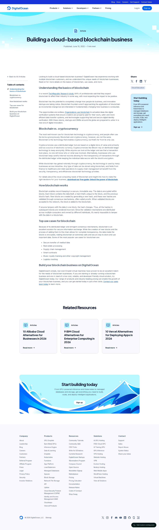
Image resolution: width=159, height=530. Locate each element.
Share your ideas (124, 454)
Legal (21, 471)
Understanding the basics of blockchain (64, 87)
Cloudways (48, 502)
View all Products (50, 506)
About (21, 440)
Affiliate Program (25, 464)
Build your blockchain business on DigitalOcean (18, 114)
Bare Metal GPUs (50, 444)
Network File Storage (52, 481)
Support (121, 440)
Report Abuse (123, 447)
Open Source (74, 467)
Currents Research (75, 454)
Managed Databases (51, 471)
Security (22, 477)
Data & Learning (50, 451)
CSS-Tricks (73, 447)
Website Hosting (100, 457)
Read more (29, 348)
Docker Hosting (99, 464)
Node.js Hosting (99, 467)
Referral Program (25, 461)
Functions (47, 461)
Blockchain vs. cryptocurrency (58, 128)
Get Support (134, 2)
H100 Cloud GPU (100, 444)
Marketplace (73, 474)
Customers (23, 454)
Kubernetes (48, 457)
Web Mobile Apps (100, 471)
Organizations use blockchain (77, 112)
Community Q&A (74, 444)
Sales (120, 444)
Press (21, 467)
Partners (22, 457)
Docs (118, 2)
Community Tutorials (76, 440)
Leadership (23, 444)
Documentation (74, 484)
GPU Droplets (49, 440)
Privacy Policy (24, 474)
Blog (113, 2)
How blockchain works (18, 101)
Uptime (46, 487)
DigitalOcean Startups (77, 457)
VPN (95, 461)
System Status (123, 451)
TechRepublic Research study (61, 94)
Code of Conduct (75, 491)
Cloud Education (138, 88)
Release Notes (74, 487)
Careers (125, 2)
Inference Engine (50, 447)
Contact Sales (146, 2)
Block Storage (49, 477)
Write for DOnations (76, 451)
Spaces (47, 474)
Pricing (71, 477)
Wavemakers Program (77, 461)
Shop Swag (73, 494)
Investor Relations (25, 481)
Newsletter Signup (75, 471)
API (45, 484)
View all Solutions (100, 481)
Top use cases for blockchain (57, 220)
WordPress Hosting (101, 474)
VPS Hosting (98, 454)
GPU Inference (99, 451)
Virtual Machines (100, 477)
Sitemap (48, 518)
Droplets (47, 454)
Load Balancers (49, 467)
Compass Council (75, 464)
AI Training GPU (99, 447)
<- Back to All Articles (16, 77)
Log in (137, 8)
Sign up (147, 8)
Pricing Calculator (75, 481)
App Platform (49, 464)
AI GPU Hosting (99, 440)
